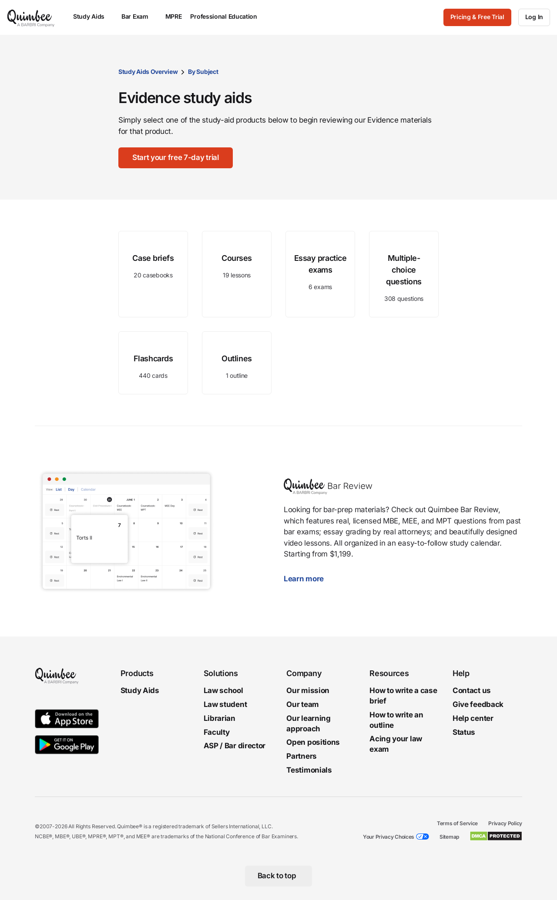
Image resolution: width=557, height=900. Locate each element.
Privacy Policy (505, 823)
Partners (301, 756)
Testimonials (309, 770)
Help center (473, 717)
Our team (302, 704)
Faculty (217, 731)
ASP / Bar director (235, 745)
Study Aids (140, 690)
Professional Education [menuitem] (227, 16)
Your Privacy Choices (388, 836)
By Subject (203, 71)
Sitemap (449, 836)
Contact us (472, 690)
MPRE (173, 16)
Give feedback (478, 704)
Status (464, 731)
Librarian (219, 717)
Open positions (313, 742)
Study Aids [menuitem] (93, 16)
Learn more (308, 578)
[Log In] (534, 17)
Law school (223, 690)
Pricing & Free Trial (477, 16)
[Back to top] (279, 875)
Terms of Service (457, 823)
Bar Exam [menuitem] (139, 16)
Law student (225, 704)
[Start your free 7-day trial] (175, 157)
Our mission (307, 690)
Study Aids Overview (148, 71)
